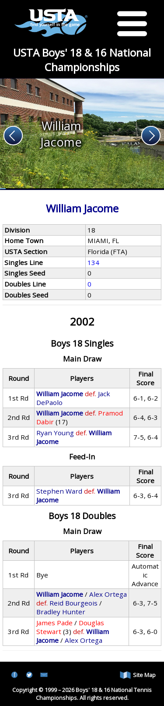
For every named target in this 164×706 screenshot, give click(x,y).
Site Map (138, 675)
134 (93, 262)
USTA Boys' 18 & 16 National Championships (82, 59)
